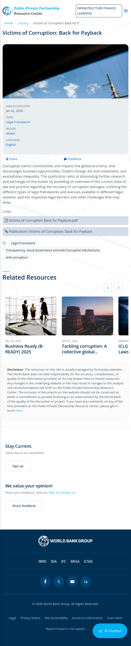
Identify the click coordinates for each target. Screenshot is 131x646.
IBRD (42, 561)
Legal (12, 618)
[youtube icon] (72, 581)
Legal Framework (18, 122)
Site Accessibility (56, 618)
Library (23, 23)
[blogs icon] (85, 581)
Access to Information (87, 618)
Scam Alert (114, 618)
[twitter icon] (58, 581)
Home (8, 23)
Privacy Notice (30, 618)
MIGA (75, 561)
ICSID (88, 561)
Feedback (72, 159)
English (11, 145)
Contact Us (67, 492)
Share (11, 159)
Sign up (17, 466)
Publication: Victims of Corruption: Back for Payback (50, 231)
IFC (63, 561)
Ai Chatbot (109, 630)
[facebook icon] (45, 581)
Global (10, 133)
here (19, 410)
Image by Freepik (117, 90)
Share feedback (24, 506)
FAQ (52, 492)
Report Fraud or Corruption (65, 629)
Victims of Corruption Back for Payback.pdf (43, 220)
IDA (54, 561)
